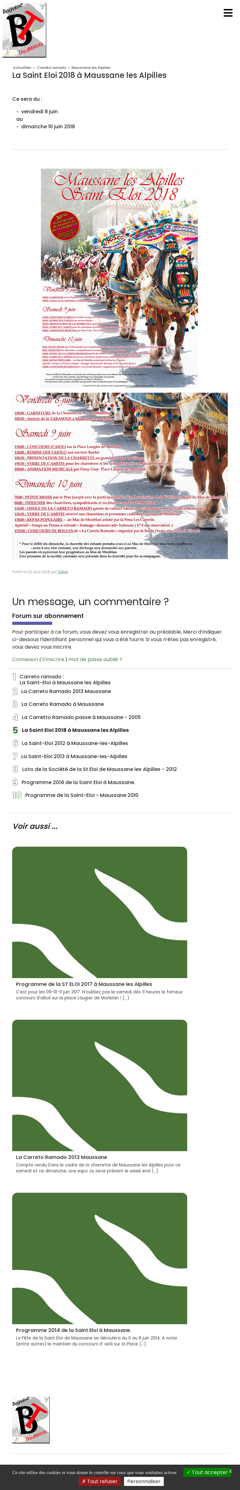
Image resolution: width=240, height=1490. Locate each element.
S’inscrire (53, 659)
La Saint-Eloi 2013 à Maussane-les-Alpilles (70, 758)
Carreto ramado (51, 67)
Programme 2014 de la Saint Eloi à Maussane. (73, 784)
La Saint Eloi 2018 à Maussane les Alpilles (70, 732)
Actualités (22, 67)
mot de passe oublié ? (95, 659)
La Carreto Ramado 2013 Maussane (61, 693)
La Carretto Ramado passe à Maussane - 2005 (76, 719)
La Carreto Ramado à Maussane (58, 706)
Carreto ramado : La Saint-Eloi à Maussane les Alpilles (61, 680)
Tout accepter (207, 1472)
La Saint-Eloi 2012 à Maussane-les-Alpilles (70, 745)
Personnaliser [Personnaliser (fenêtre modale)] (144, 1481)
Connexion (25, 659)
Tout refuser (100, 1481)
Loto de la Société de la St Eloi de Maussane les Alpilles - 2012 (94, 771)
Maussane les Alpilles (91, 67)
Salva (63, 571)
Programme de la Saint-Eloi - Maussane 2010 (75, 797)
